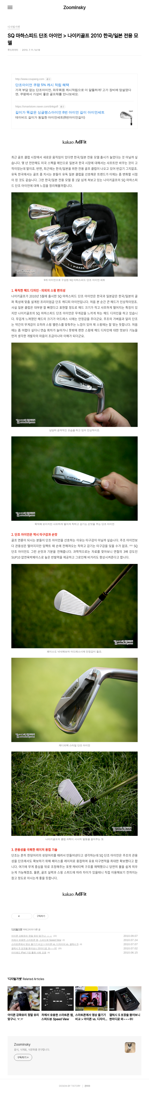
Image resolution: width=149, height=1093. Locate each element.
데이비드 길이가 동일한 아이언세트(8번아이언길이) (50, 117)
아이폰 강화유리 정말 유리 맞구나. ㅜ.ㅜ (31, 936)
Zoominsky (74, 7)
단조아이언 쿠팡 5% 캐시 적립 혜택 (42, 85)
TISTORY (75, 1086)
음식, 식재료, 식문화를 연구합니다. (32, 1049)
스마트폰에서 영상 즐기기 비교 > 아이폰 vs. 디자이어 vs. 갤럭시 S (44, 944)
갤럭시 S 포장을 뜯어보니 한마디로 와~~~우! (34, 948)
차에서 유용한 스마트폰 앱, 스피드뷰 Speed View (36, 940)
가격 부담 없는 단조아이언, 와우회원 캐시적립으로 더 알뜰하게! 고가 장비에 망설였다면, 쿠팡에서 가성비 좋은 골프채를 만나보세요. (73, 92)
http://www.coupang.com (29, 79)
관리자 (87, 1086)
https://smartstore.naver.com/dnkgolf (36, 106)
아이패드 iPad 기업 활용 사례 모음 (28, 952)
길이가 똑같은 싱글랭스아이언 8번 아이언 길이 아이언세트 (60, 112)
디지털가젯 (17, 929)
